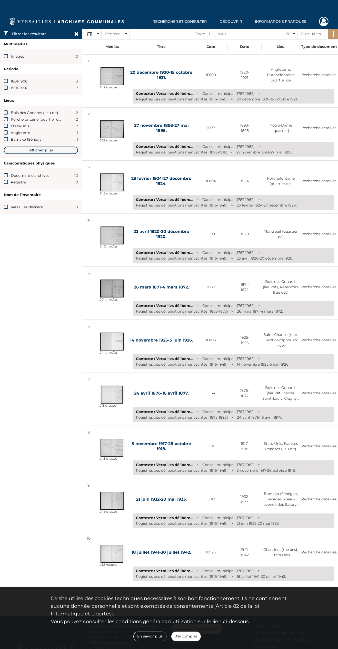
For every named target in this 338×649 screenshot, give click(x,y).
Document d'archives (30, 175)
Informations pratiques (280, 21)
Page (200, 34)
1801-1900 (19, 81)
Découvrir (231, 21)
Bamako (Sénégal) (27, 139)
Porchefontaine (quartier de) (36, 119)
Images (17, 56)
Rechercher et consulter (180, 21)
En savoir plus (150, 636)
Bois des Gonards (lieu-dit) (34, 112)
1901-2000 (19, 88)
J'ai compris (186, 636)
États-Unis (20, 126)
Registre (18, 182)
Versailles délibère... (28, 207)
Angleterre (20, 132)
